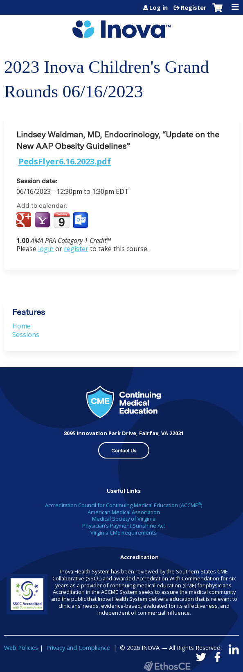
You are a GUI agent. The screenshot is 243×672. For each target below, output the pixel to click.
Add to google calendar (24, 220)
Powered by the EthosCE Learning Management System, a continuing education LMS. (167, 666)
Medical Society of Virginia (123, 518)
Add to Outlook (81, 220)
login (46, 248)
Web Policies (21, 648)
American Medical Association (124, 512)
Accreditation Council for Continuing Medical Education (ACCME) (123, 505)
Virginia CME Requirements (123, 532)
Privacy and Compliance (78, 648)
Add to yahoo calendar (43, 220)
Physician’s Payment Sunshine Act (123, 525)
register (76, 248)
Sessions (25, 334)
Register (193, 8)
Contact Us (123, 451)
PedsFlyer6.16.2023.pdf (64, 161)
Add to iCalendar (61, 220)
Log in (158, 8)
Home (21, 325)
